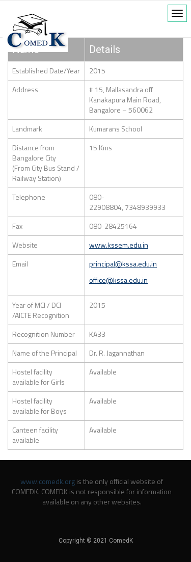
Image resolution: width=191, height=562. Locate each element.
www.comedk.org (47, 481)
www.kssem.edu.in (118, 244)
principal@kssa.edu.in (123, 263)
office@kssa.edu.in (118, 280)
